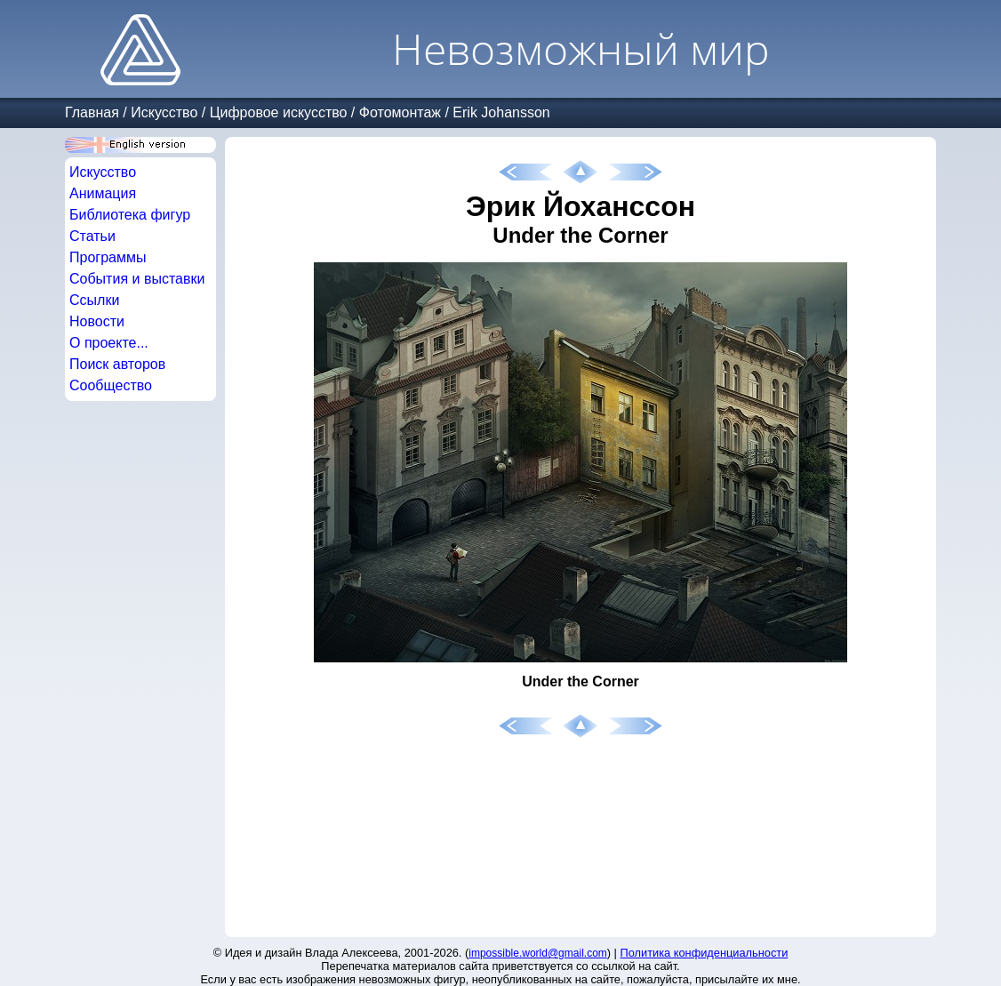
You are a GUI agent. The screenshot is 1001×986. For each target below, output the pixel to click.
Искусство (164, 112)
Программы (107, 257)
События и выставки (136, 278)
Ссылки (94, 300)
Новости (96, 321)
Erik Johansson (500, 112)
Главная (92, 112)
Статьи (92, 236)
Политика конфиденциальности (705, 952)
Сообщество (110, 385)
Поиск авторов (117, 364)
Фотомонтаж (400, 112)
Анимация (102, 193)
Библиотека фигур (129, 214)
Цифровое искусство (279, 112)
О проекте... (108, 342)
